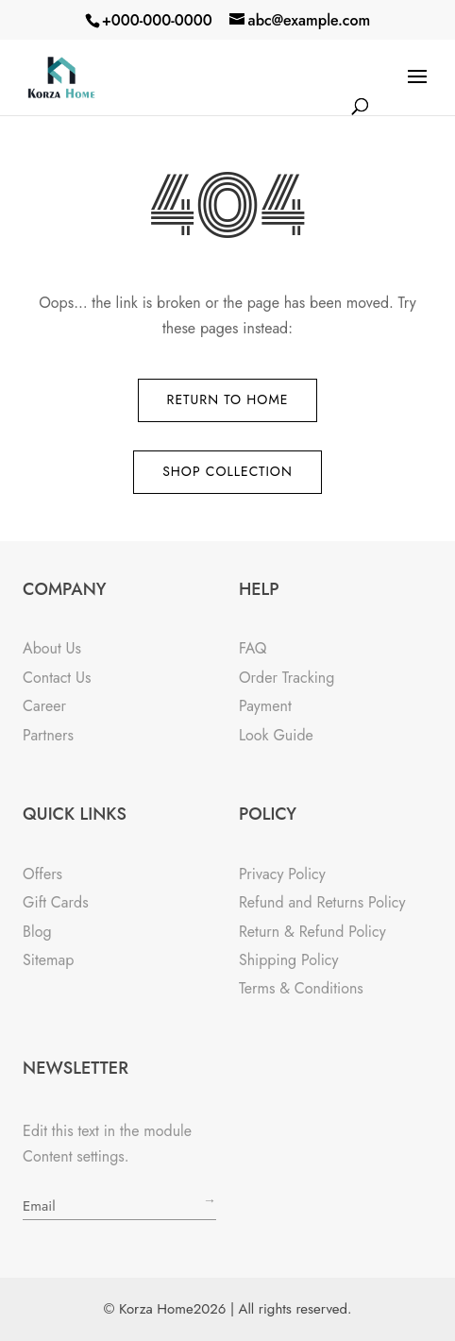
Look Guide (276, 735)
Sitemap (48, 960)
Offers (42, 874)
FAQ (253, 648)
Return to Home (228, 399)
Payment (265, 706)
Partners (48, 735)
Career (44, 706)
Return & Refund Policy (312, 931)
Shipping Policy (289, 960)
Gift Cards (56, 902)
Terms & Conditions (301, 988)
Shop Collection (227, 471)
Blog (37, 931)
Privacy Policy (282, 874)
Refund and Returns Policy (322, 902)
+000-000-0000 (157, 20)
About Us (52, 648)
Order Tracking (287, 677)
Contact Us (57, 677)
